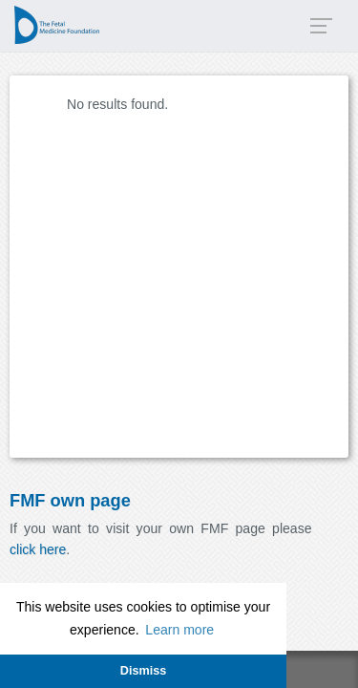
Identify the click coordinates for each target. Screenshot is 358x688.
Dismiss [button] (143, 670)
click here (38, 549)
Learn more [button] (179, 629)
